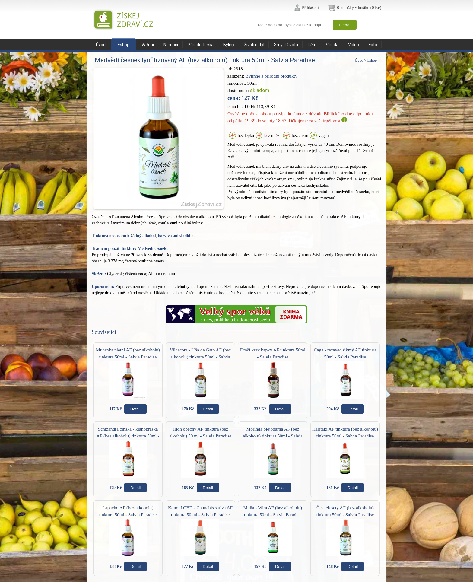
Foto (373, 44)
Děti (311, 44)
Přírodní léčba (201, 44)
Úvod (101, 44)
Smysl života (286, 44)
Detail (135, 409)
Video (353, 44)
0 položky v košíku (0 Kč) (359, 7)
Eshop (123, 44)
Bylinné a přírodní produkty (271, 75)
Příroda (331, 44)
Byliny (228, 44)
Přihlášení (310, 7)
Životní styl (254, 44)
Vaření (147, 44)
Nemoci (170, 44)
